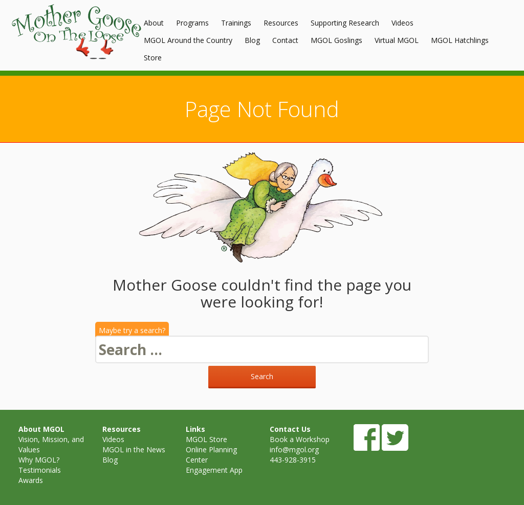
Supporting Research (345, 23)
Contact (285, 40)
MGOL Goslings (336, 40)
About (154, 23)
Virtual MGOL (397, 40)
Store (153, 57)
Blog (252, 40)
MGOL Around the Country (188, 40)
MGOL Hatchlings (460, 40)
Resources (281, 23)
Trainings (236, 23)
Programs (192, 23)
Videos (402, 23)
